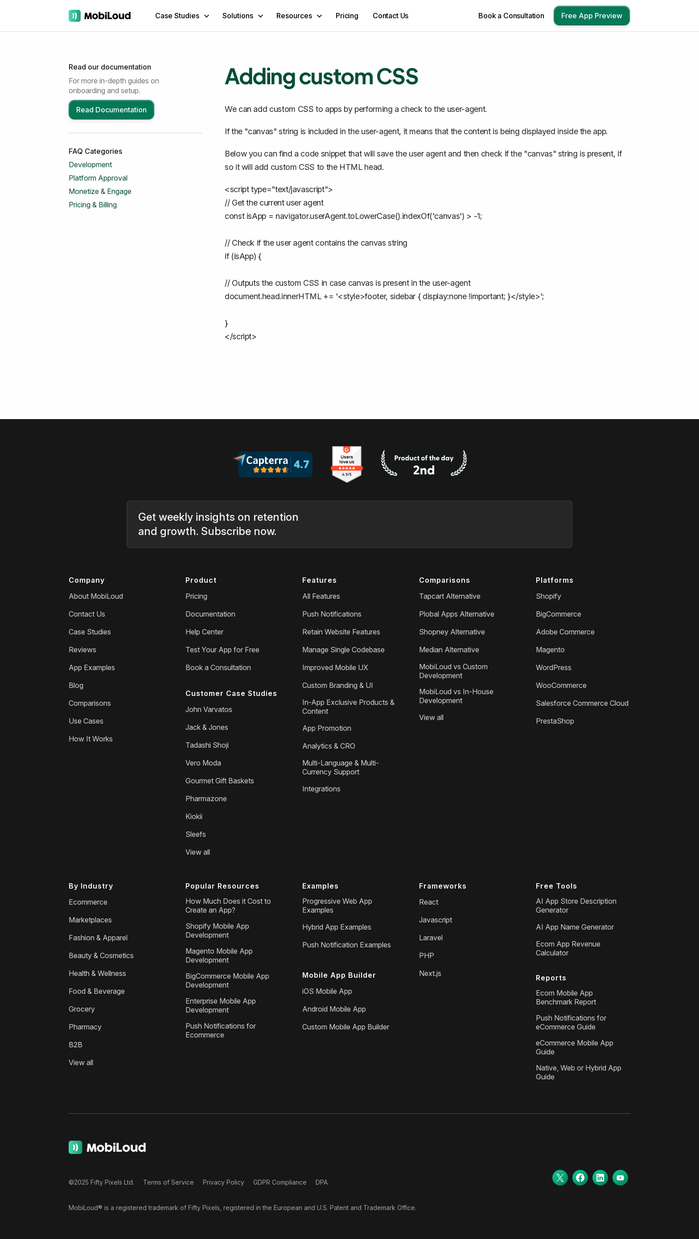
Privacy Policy (223, 1182)
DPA (322, 1182)
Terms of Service (168, 1182)
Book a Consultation (511, 15)
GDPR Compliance (280, 1182)
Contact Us (390, 15)
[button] (182, 15)
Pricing (347, 15)
